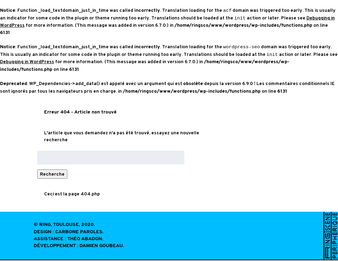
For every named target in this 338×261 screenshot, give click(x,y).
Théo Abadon (84, 239)
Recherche (52, 175)
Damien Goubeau (101, 246)
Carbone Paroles (78, 232)
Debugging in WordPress (27, 62)
